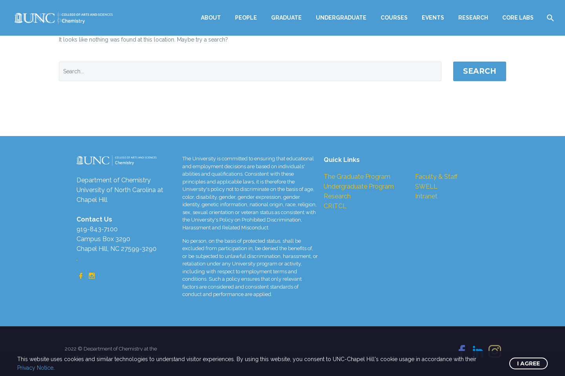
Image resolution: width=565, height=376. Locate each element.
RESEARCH (473, 18)
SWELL (426, 186)
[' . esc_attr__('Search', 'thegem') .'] (250, 71)
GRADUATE (286, 18)
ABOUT (211, 18)
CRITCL (335, 206)
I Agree (528, 363)
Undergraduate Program (359, 186)
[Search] (549, 18)
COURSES (394, 18)
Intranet (426, 196)
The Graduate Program (357, 176)
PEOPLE (246, 18)
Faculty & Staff (436, 176)
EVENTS (433, 18)
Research (337, 196)
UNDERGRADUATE (341, 18)
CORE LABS (518, 18)
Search (479, 71)
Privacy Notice (35, 368)
